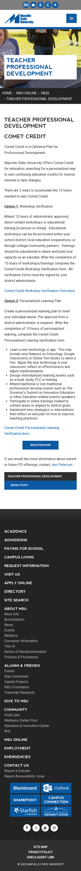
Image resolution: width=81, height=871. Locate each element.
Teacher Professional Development (39, 99)
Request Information (26, 566)
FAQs (45, 93)
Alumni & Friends (22, 666)
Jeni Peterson (61, 465)
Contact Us (16, 765)
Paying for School (24, 549)
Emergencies (17, 757)
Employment (17, 748)
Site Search (16, 600)
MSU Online (26, 93)
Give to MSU (16, 701)
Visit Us (12, 574)
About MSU (15, 609)
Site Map (40, 847)
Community (15, 710)
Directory (15, 592)
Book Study (19, 485)
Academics (15, 531)
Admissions (15, 540)
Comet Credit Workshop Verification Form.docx (39, 291)
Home (7, 93)
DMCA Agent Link (40, 857)
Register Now (40, 445)
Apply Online (18, 583)
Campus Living (19, 557)
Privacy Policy (40, 852)
